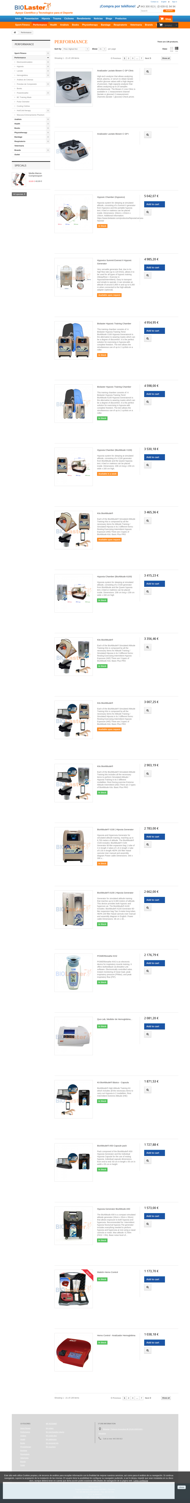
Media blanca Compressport (35, 174)
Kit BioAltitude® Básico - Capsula (113, 1082)
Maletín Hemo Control (107, 1272)
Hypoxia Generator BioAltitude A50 (113, 1209)
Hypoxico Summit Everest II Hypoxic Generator (114, 262)
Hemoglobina (22, 75)
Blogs (109, 18)
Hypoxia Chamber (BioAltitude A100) (114, 576)
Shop (168, 19)
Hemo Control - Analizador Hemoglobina (116, 1335)
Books (75, 25)
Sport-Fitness (22, 25)
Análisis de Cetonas (24, 80)
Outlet (17, 154)
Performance (40, 25)
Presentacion (31, 18)
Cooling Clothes (23, 106)
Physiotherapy (90, 25)
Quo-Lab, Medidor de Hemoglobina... (114, 1019)
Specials (20, 165)
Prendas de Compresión (26, 84)
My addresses (51, 1439)
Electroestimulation (24, 62)
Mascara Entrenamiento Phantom (30, 115)
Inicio (18, 18)
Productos (121, 18)
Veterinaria (136, 25)
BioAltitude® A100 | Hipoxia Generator (115, 892)
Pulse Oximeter (22, 102)
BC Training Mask (23, 97)
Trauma (57, 18)
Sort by (58, 49)
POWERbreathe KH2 (107, 956)
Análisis (64, 25)
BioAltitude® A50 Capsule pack (112, 1145)
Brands (149, 25)
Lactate (19, 71)
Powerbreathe (22, 93)
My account (51, 1423)
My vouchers (51, 1447)
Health (53, 25)
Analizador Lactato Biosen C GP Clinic (115, 70)
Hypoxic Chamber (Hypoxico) (111, 197)
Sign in (174, 2)
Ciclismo (69, 18)
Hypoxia (20, 66)
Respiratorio (120, 25)
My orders (50, 1428)
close (181, 1487)
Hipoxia (46, 18)
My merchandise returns (55, 1432)
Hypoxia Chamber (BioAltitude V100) (114, 450)
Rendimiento (84, 18)
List (176, 49)
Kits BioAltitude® (105, 513)
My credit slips (51, 1436)
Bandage (106, 25)
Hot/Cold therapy (23, 110)
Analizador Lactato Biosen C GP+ (113, 134)
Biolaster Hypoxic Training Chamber (114, 323)
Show (94, 49)
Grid (171, 49)
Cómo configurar (140, 1481)
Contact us (154, 2)
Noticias (98, 18)
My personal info (52, 1443)
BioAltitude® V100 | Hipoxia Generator (115, 829)
